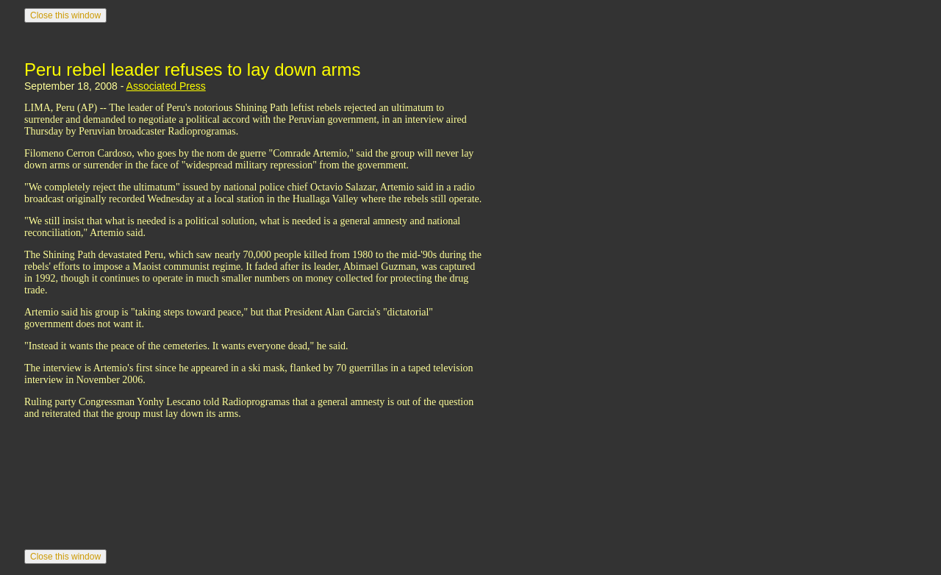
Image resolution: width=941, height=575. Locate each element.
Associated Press (166, 86)
